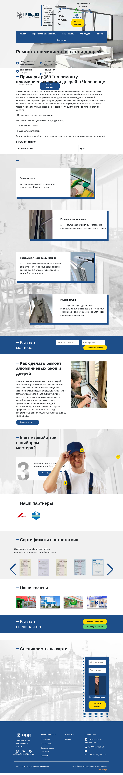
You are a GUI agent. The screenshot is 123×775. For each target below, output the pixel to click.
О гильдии (85, 34)
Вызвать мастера (78, 22)
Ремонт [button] (23, 34)
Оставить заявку (95, 348)
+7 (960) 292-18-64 (62, 18)
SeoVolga (103, 769)
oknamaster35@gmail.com (96, 754)
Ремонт (68, 739)
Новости (100, 34)
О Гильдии (45, 739)
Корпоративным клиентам (44, 34)
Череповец (63, 9)
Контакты (61, 40)
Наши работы (68, 34)
